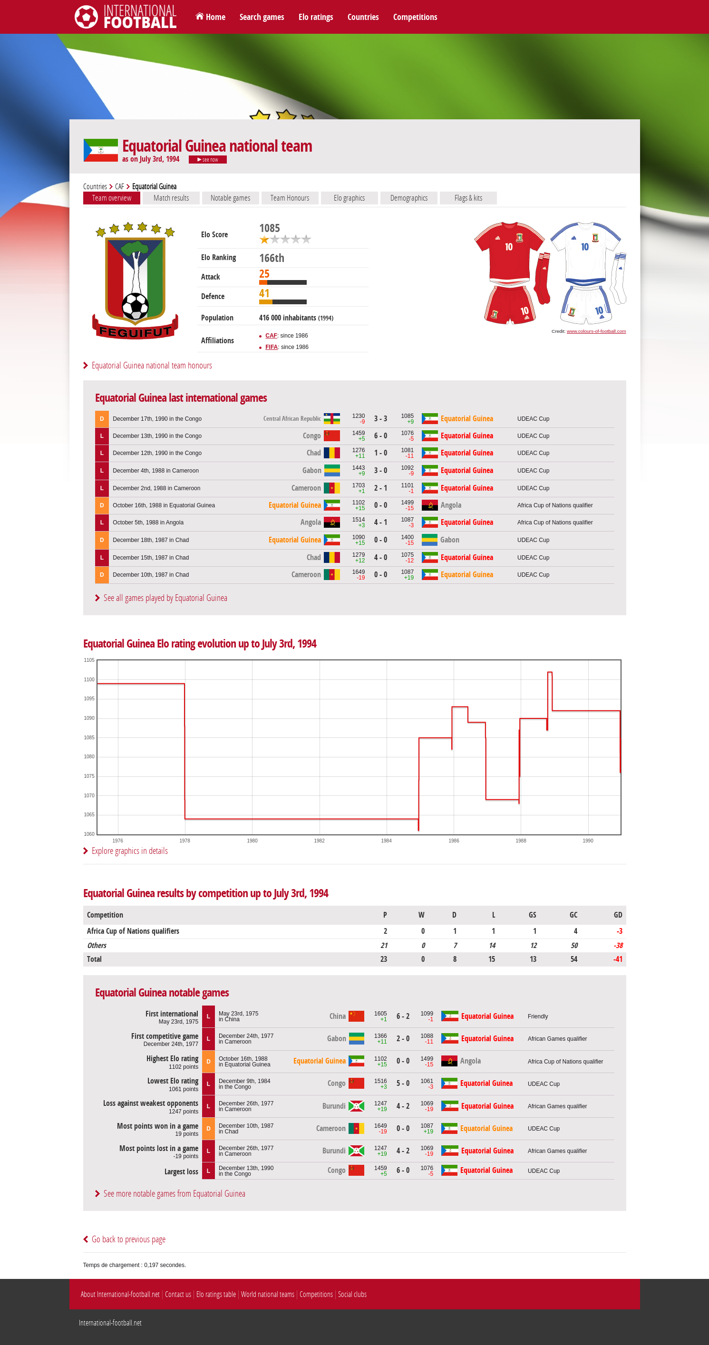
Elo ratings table (216, 1294)
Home (215, 17)
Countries (363, 17)
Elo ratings (316, 17)
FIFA (271, 347)
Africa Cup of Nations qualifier (555, 505)
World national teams (267, 1294)
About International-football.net (120, 1294)
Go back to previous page (128, 1239)
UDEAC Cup (533, 419)
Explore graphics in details (130, 850)
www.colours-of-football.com (596, 331)
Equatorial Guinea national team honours (152, 365)
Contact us (178, 1294)
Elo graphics (349, 198)
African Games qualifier (557, 1038)
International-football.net (110, 1322)
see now (207, 159)
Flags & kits (468, 198)
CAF (119, 186)
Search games (262, 17)
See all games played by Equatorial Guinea (165, 597)
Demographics (408, 198)
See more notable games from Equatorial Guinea (174, 1193)
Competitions (415, 17)
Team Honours (290, 198)
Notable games (230, 198)
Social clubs (352, 1294)
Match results (171, 198)
